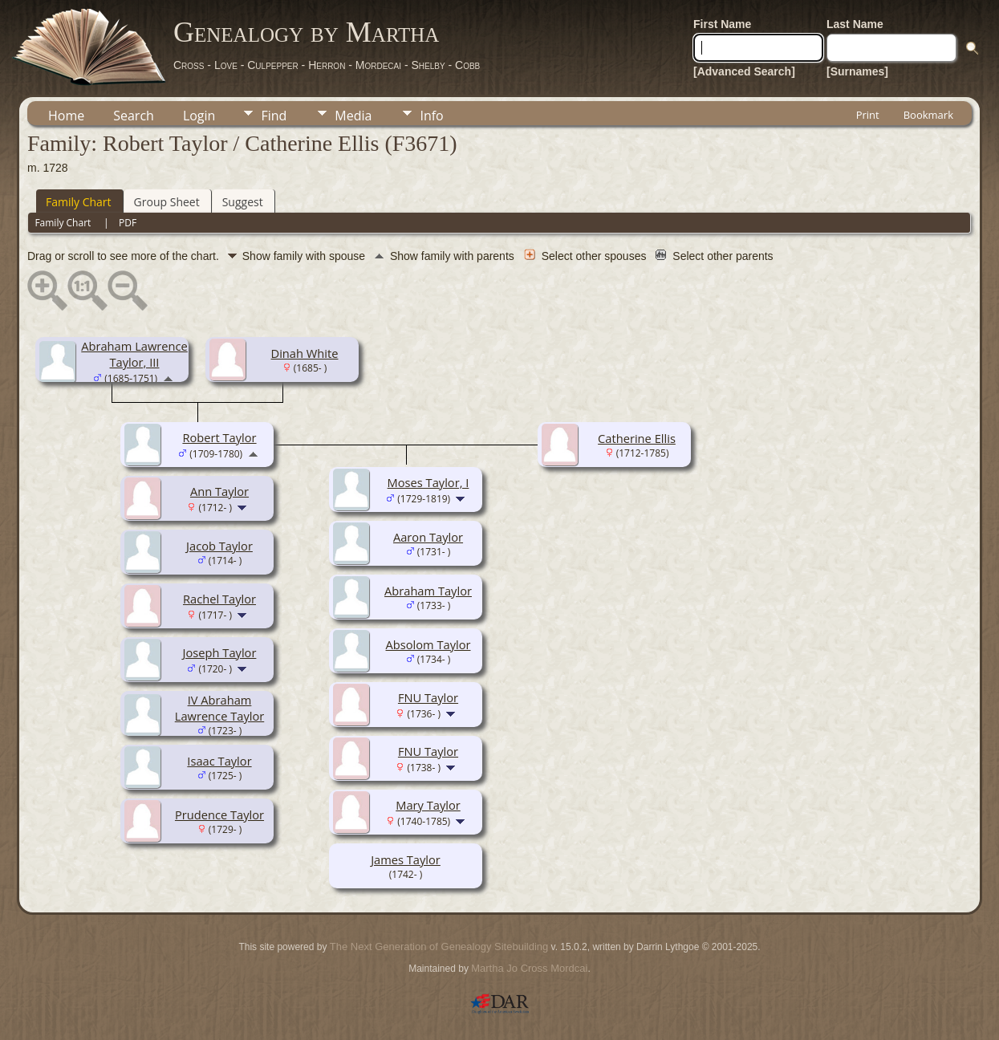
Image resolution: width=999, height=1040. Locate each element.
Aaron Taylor (428, 537)
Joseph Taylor (220, 652)
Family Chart (79, 201)
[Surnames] (857, 71)
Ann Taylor (219, 491)
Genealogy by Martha (306, 32)
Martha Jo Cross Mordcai (529, 968)
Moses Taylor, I (428, 482)
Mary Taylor (428, 805)
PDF (127, 223)
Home (66, 115)
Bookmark (928, 115)
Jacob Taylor (219, 546)
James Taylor (406, 859)
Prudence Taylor (219, 814)
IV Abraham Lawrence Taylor (219, 708)
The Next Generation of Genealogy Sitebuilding (439, 946)
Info (431, 115)
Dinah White (305, 353)
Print (867, 115)
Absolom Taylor (428, 644)
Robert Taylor (219, 437)
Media (353, 115)
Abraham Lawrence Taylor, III (134, 354)
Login (199, 115)
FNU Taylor (428, 697)
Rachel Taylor (219, 599)
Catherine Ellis (637, 438)
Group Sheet (167, 201)
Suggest (242, 201)
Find (273, 115)
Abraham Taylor (428, 591)
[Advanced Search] (744, 71)
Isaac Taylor (219, 761)
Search (133, 115)
